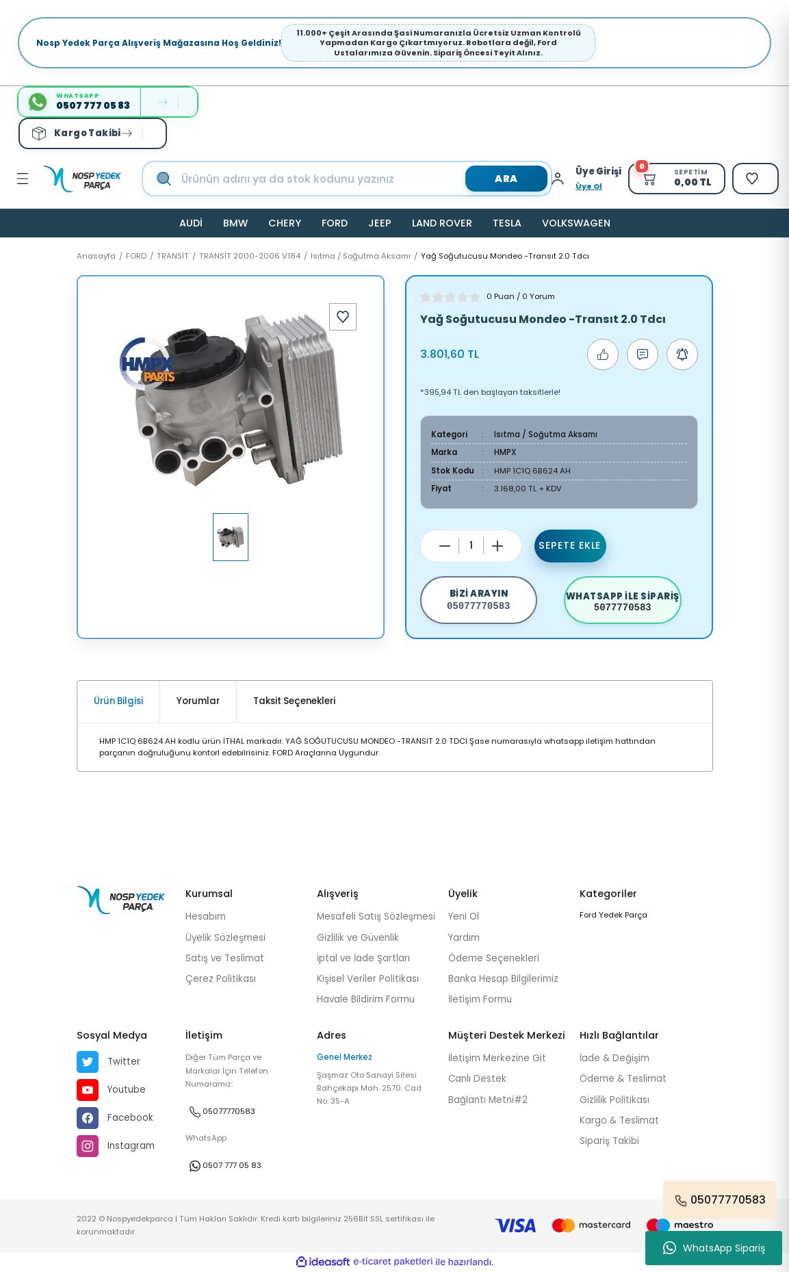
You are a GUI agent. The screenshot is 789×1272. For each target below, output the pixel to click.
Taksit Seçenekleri (294, 701)
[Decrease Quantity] (444, 546)
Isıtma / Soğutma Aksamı (545, 434)
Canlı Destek (477, 1078)
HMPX (505, 452)
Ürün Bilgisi (118, 701)
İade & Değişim (614, 1058)
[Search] (361, 178)
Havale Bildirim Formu (366, 999)
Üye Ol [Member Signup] (588, 186)
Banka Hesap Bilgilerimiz (503, 978)
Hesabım (205, 916)
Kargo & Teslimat (619, 1120)
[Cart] (676, 178)
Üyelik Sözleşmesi (225, 937)
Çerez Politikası (220, 978)
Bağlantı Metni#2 (488, 1099)
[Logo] (82, 179)
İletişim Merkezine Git (497, 1058)
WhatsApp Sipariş (714, 1248)
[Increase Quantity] (497, 546)
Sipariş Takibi (609, 1140)
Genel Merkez (344, 1057)
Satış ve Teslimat (224, 958)
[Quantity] (471, 546)
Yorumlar (198, 701)
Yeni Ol (463, 916)
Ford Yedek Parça (613, 914)
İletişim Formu (480, 999)
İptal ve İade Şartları (363, 958)
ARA (506, 178)
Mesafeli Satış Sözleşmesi (376, 916)
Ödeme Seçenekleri (493, 958)
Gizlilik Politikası (614, 1099)
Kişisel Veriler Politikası (368, 978)
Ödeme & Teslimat (623, 1078)
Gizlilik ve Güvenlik (358, 937)
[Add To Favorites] (343, 316)
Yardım (464, 937)
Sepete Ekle (570, 545)
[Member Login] (561, 178)
